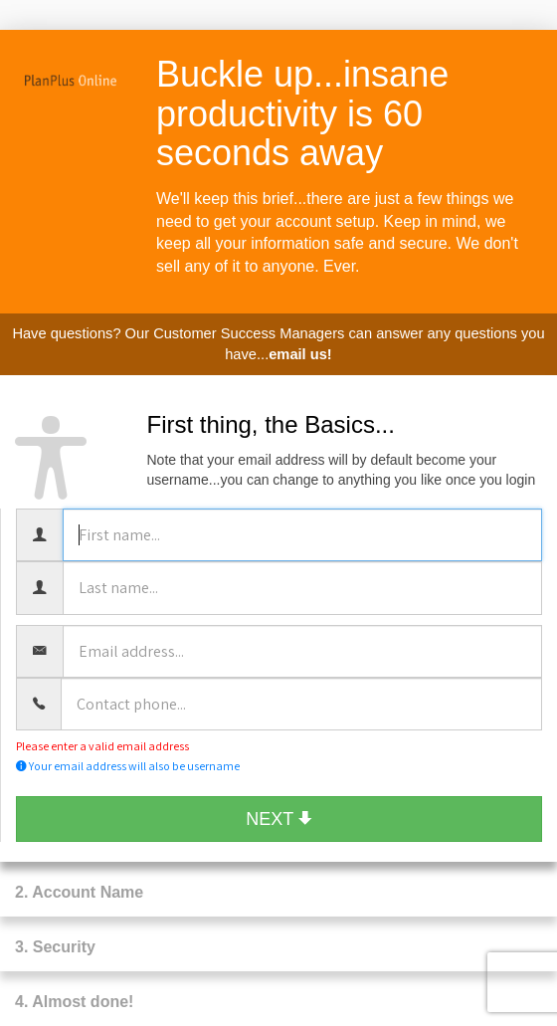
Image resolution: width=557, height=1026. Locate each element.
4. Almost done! (74, 1001)
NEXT (279, 819)
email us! (300, 354)
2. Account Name (79, 892)
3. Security (55, 946)
